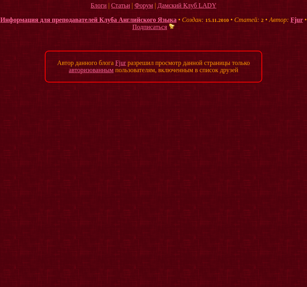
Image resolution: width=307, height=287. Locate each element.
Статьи (120, 5)
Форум (143, 5)
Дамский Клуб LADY (186, 5)
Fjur (297, 19)
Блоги (99, 5)
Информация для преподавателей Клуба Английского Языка (88, 19)
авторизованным (91, 70)
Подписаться (153, 27)
